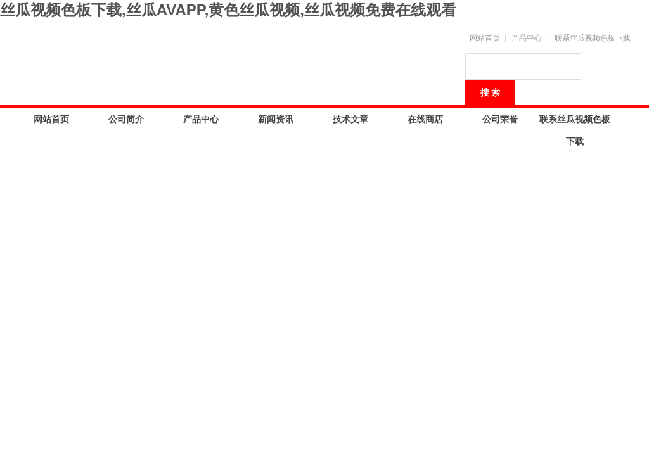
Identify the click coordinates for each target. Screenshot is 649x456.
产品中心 (526, 38)
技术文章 (350, 119)
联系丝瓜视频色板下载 (593, 38)
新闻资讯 (275, 119)
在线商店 (425, 119)
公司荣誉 (500, 119)
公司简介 (126, 119)
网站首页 (485, 38)
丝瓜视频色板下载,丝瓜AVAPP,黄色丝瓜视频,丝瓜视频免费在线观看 (228, 9)
